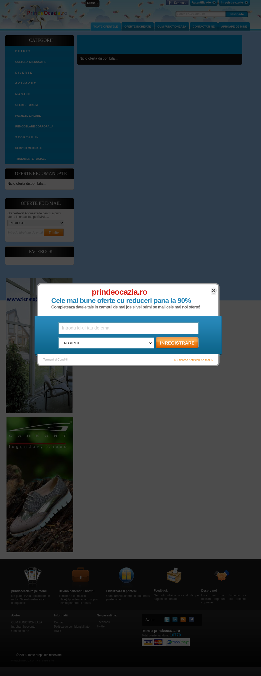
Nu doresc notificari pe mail (192, 360)
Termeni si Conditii (55, 359)
